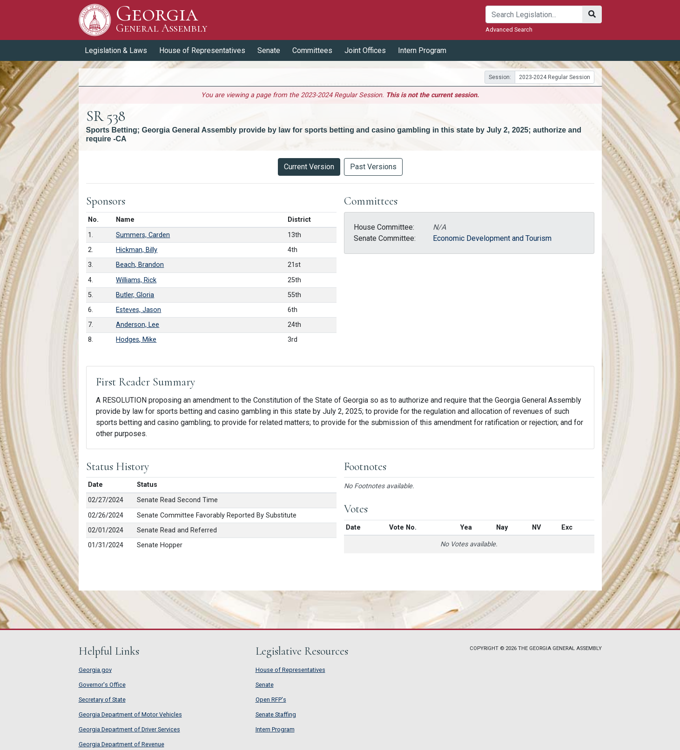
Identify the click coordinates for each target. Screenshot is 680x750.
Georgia (162, 20)
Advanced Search (508, 29)
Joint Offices (365, 50)
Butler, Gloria (135, 295)
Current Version (309, 166)
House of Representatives (202, 50)
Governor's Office (102, 684)
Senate (268, 50)
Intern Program (422, 50)
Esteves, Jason (138, 310)
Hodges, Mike (136, 340)
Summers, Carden (143, 235)
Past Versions (373, 166)
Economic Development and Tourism (492, 238)
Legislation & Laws (116, 50)
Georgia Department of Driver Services (129, 729)
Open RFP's (271, 699)
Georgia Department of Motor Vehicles (130, 714)
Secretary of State (102, 699)
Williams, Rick (136, 280)
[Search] (534, 14)
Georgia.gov (95, 669)
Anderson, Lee (137, 325)
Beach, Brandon (140, 265)
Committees (312, 50)
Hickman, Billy (136, 250)
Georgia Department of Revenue (121, 744)
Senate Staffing (276, 714)
